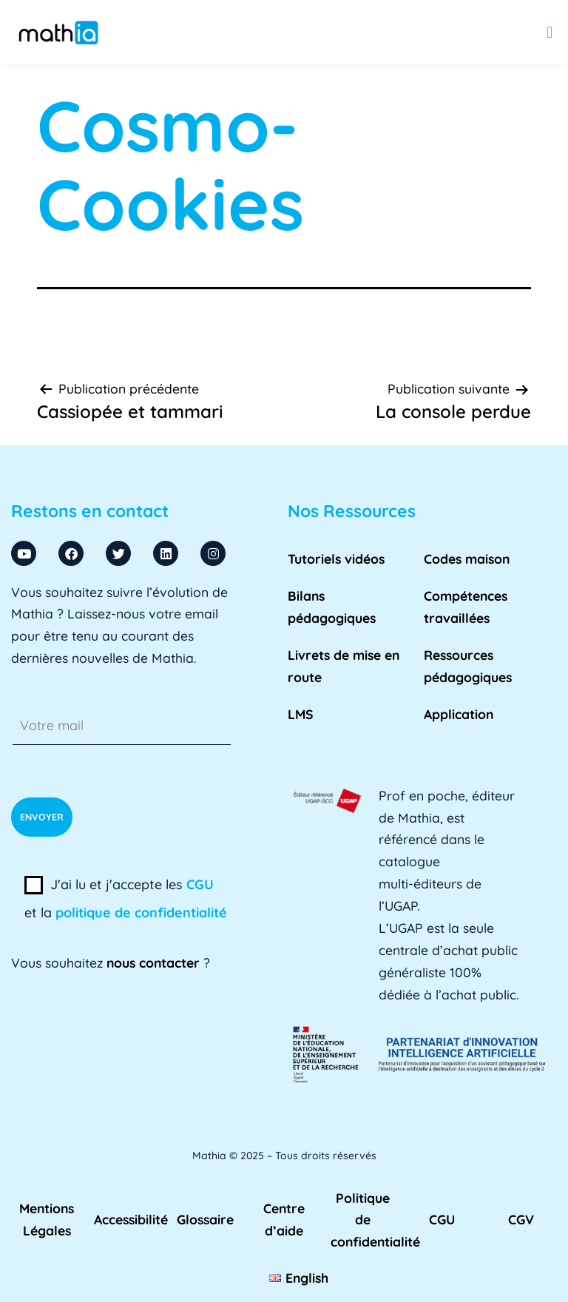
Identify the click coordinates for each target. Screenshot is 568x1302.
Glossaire (205, 1219)
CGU (200, 884)
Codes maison (467, 558)
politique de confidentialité (141, 912)
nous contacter (153, 962)
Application (458, 714)
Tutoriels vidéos (336, 558)
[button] (550, 32)
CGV (521, 1219)
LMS (301, 714)
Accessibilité (131, 1219)
